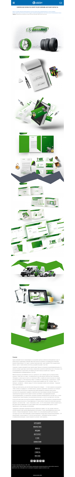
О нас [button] (37, 438)
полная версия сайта (37, 475)
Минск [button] (37, 448)
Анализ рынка (48, 12)
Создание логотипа (25, 12)
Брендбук (22, 11)
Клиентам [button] (37, 442)
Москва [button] (37, 456)
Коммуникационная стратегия (46, 11)
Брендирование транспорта (29, 11)
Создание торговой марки (33, 12)
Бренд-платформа (16, 11)
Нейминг (53, 11)
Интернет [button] (37, 434)
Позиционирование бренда (56, 12)
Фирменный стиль (42, 12)
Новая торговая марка (17, 12)
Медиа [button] (37, 431)
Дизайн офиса (37, 11)
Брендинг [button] (37, 423)
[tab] (37, 423)
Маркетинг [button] (37, 427)
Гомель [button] (37, 452)
